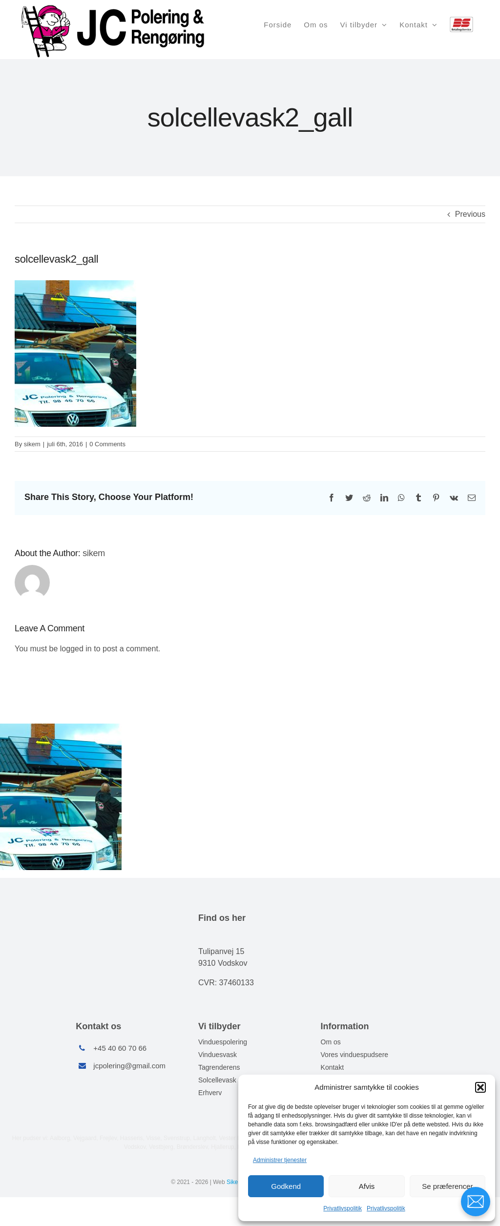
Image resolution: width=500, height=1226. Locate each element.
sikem (32, 444)
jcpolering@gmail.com (129, 1065)
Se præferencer (447, 1186)
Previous (470, 214)
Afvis (367, 1186)
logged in (76, 648)
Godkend (286, 1186)
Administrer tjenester (280, 1160)
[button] (480, 1087)
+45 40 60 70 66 (119, 1048)
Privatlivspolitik (342, 1208)
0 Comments (107, 444)
